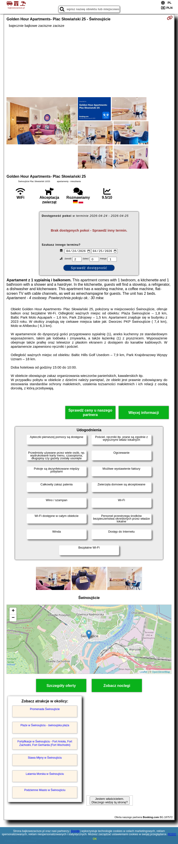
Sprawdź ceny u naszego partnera (90, 412)
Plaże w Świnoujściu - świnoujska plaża (44, 725)
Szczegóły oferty (61, 686)
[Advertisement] (88, 62)
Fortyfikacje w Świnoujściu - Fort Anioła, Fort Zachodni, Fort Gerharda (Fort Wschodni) (44, 743)
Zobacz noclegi (116, 686)
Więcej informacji (143, 413)
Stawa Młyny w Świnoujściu (45, 757)
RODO (172, 834)
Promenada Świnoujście (45, 709)
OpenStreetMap (161, 671)
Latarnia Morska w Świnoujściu (45, 774)
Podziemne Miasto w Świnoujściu (44, 790)
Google (75, 831)
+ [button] (13, 611)
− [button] (13, 617)
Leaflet (143, 671)
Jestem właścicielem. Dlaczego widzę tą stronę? (110, 800)
